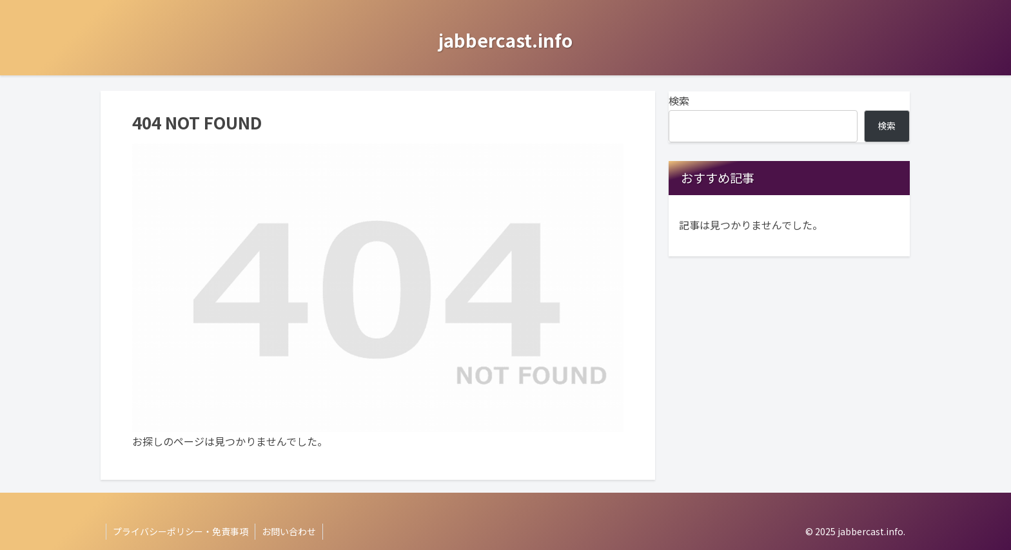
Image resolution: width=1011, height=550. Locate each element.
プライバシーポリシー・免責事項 (180, 531)
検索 (679, 100)
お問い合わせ (289, 531)
